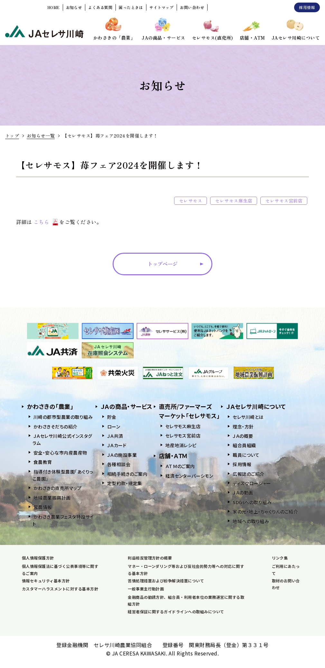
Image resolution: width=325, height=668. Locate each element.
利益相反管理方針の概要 (150, 557)
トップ (12, 135)
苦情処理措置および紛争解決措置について (166, 580)
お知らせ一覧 (41, 135)
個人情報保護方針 (38, 557)
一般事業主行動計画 (146, 588)
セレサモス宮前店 (283, 200)
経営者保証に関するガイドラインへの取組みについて (176, 611)
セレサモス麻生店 (233, 200)
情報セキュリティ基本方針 (46, 580)
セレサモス (190, 200)
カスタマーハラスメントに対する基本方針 (60, 588)
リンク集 (280, 557)
